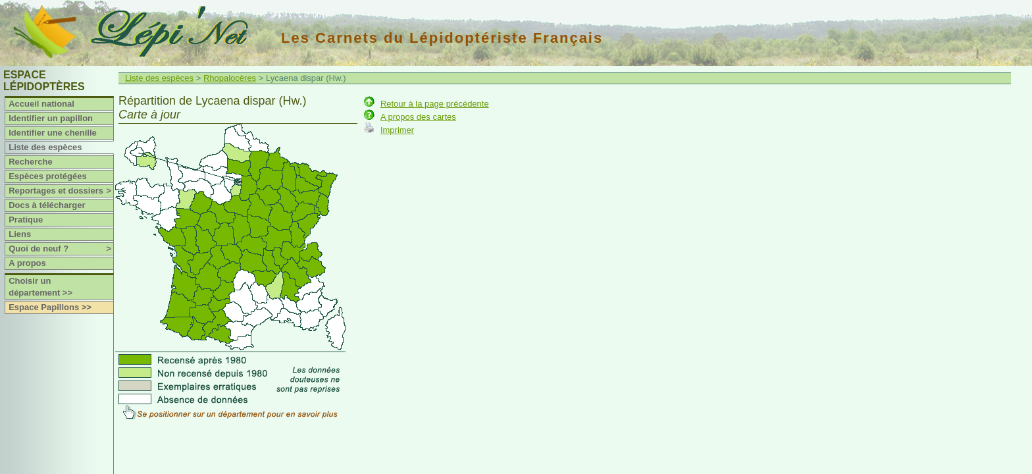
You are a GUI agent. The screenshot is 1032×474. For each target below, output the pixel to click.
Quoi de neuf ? (61, 249)
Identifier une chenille (53, 133)
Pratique (26, 219)
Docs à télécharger (47, 205)
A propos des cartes (418, 117)
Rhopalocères (229, 78)
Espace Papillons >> (50, 307)
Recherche (30, 162)
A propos (27, 263)
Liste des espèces (45, 147)
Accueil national (41, 104)
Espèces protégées (48, 176)
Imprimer (397, 130)
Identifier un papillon (51, 118)
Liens (20, 234)
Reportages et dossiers (61, 191)
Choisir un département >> (40, 287)
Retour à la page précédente (434, 104)
